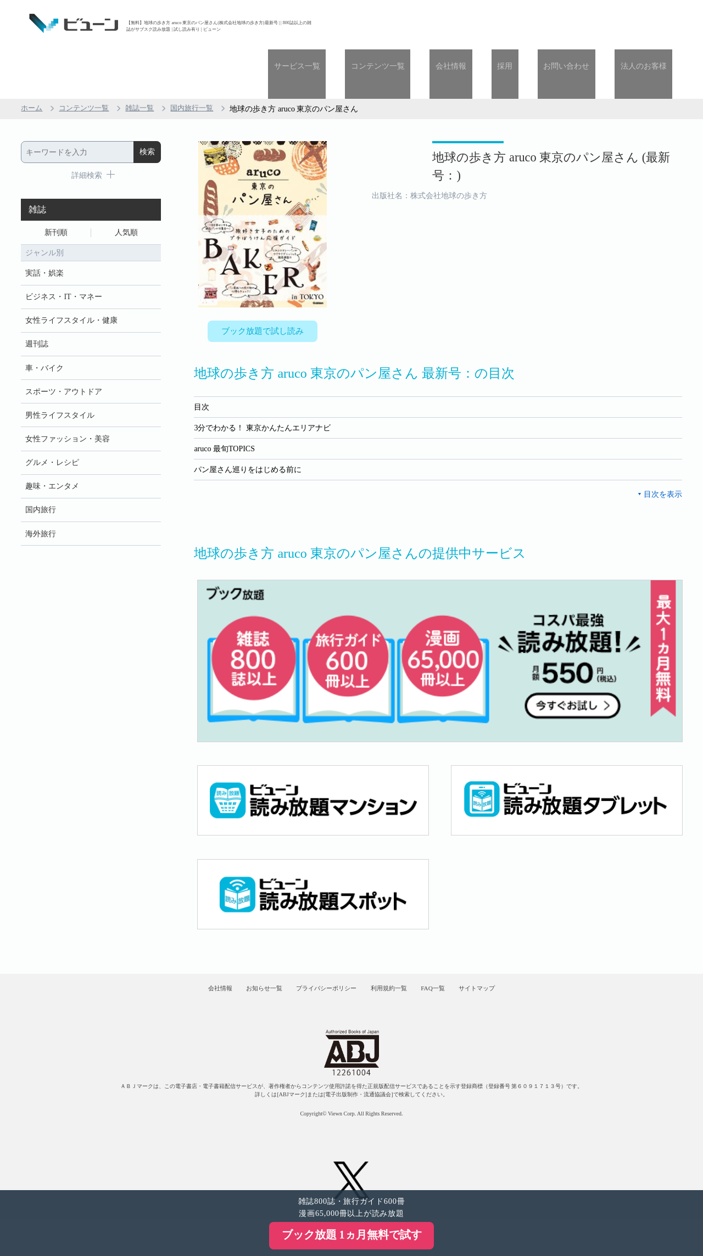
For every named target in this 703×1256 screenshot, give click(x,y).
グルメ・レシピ (52, 429)
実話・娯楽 (44, 227)
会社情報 (491, 23)
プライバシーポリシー (318, 952)
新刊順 (56, 185)
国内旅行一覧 (201, 59)
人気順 (126, 185)
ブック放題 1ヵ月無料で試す (352, 1235)
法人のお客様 (649, 23)
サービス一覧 (361, 23)
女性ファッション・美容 (67, 404)
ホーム (32, 59)
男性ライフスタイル (59, 379)
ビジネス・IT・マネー (63, 253)
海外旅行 (40, 505)
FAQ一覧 (460, 952)
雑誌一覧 (146, 59)
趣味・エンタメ (52, 455)
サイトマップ (520, 952)
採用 (534, 23)
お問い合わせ (584, 23)
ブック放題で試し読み (262, 283)
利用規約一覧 (399, 952)
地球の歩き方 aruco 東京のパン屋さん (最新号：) (522, 125)
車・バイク (44, 328)
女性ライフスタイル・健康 (71, 278)
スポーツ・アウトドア (63, 354)
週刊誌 (36, 303)
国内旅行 (40, 480)
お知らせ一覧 (236, 952)
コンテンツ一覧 (430, 23)
